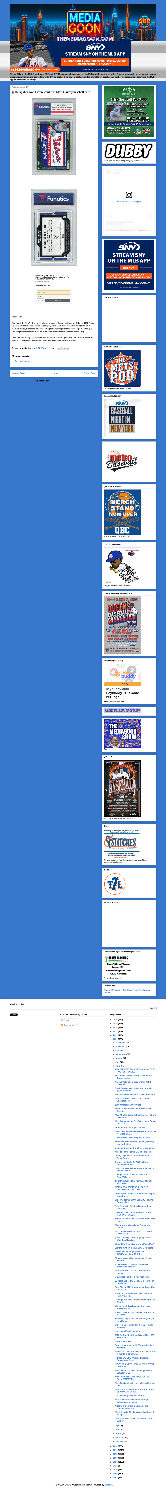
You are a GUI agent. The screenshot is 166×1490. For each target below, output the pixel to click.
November (121, 1046)
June (118, 1066)
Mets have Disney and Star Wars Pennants (135, 1095)
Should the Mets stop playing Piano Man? (134, 1244)
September (121, 1054)
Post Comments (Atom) (60, 381)
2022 (115, 1035)
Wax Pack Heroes (113, 230)
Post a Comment (23, 361)
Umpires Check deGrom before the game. (134, 1148)
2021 (115, 1039)
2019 (115, 1450)
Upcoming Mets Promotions (128, 1331)
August (119, 1058)
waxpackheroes (129, 230)
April (118, 1430)
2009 (115, 1473)
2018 (115, 1454)
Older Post (90, 373)
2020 (115, 1446)
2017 (115, 1458)
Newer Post (18, 373)
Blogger (108, 1485)
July (118, 1062)
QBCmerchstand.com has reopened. (132, 1277)
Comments (67, 1025)
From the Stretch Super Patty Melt (131, 1128)
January (120, 1441)
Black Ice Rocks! (123, 1341)
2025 (115, 1024)
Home (54, 373)
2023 (115, 1031)
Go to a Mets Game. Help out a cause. (133, 1138)
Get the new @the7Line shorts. (129, 1396)
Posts (65, 1020)
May (118, 1426)
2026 (115, 1020)
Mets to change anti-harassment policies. (134, 1152)
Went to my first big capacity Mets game (134, 1248)
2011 (115, 1466)
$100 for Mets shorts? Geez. (128, 1105)
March (119, 1433)
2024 (115, 1027)
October (120, 1050)
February (120, 1437)
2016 (115, 1462)
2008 (115, 1477)
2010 (115, 1470)
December (121, 1043)
